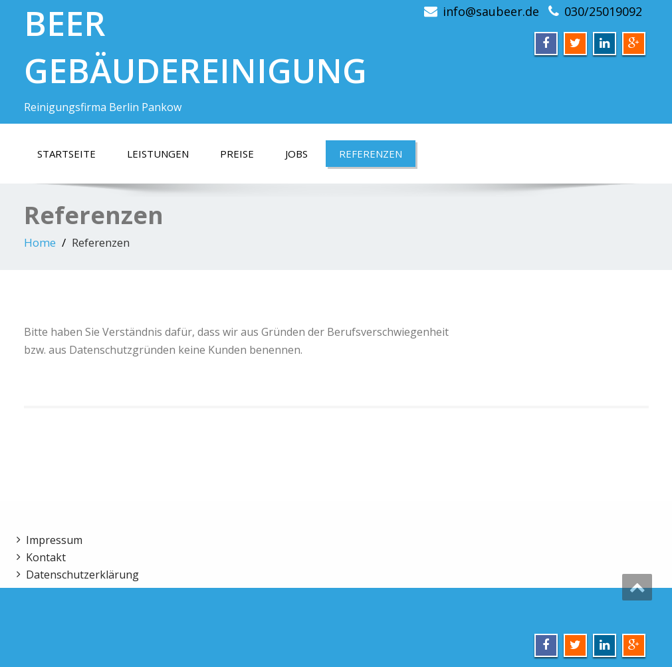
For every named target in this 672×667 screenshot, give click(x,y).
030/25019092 (603, 11)
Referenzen (370, 153)
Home (40, 242)
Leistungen (158, 153)
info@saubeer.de (491, 11)
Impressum (54, 540)
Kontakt (46, 557)
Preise (237, 153)
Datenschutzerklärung (82, 574)
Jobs (296, 153)
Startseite (66, 153)
